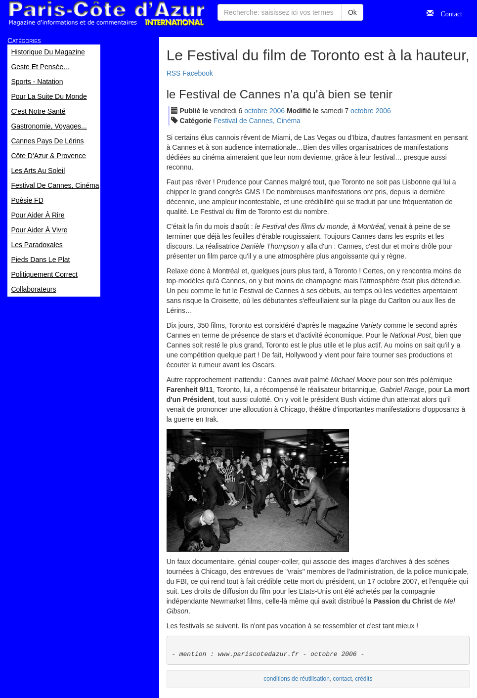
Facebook (197, 73)
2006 (277, 111)
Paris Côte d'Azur (106, 13)
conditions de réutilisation (296, 678)
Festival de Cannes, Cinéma (257, 121)
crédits (363, 678)
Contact (448, 13)
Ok (352, 12)
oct (255, 111)
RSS (174, 73)
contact (342, 678)
